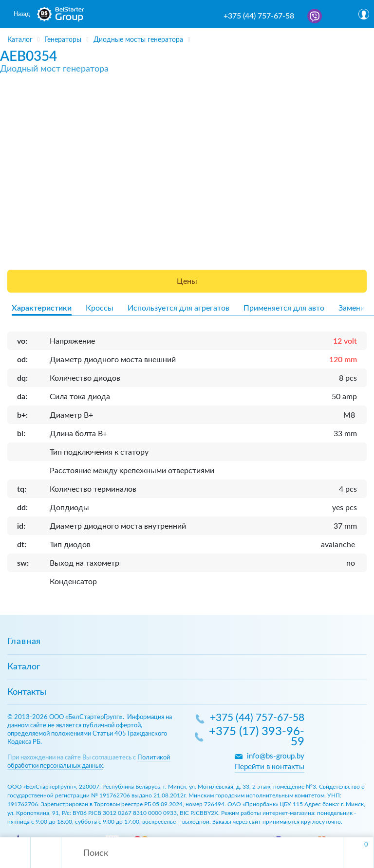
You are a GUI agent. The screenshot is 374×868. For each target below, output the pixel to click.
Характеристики (42, 308)
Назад (22, 14)
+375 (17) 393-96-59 (256, 737)
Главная (24, 641)
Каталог (23, 667)
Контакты (26, 692)
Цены (187, 281)
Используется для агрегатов (178, 308)
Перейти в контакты (269, 767)
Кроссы (99, 308)
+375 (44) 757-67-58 (259, 16)
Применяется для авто (283, 308)
